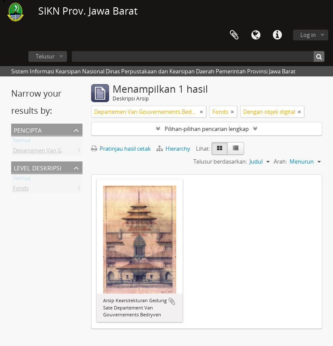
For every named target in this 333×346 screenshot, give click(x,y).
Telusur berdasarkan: (220, 161)
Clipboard (234, 35)
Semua (22, 142)
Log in (308, 35)
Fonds (21, 190)
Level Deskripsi (37, 167)
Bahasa (255, 35)
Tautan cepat (277, 35)
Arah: (280, 161)
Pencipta (28, 129)
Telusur (45, 56)
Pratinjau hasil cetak (121, 148)
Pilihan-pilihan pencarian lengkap (207, 129)
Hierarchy (174, 148)
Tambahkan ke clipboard (172, 301)
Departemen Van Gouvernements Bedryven (69, 152)
